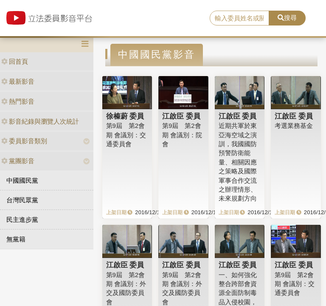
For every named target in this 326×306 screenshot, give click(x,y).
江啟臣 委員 (181, 116)
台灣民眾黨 (22, 200)
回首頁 (14, 61)
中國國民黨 (22, 180)
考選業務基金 (294, 125)
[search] (239, 18)
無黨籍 (15, 239)
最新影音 (17, 81)
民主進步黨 (22, 219)
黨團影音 (17, 160)
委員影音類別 (24, 140)
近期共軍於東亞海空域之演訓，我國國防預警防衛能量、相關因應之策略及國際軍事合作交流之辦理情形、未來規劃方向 (238, 162)
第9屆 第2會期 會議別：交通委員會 (126, 134)
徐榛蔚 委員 (125, 116)
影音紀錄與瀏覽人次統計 (40, 121)
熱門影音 (17, 101)
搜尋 (287, 17)
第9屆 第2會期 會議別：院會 (182, 134)
